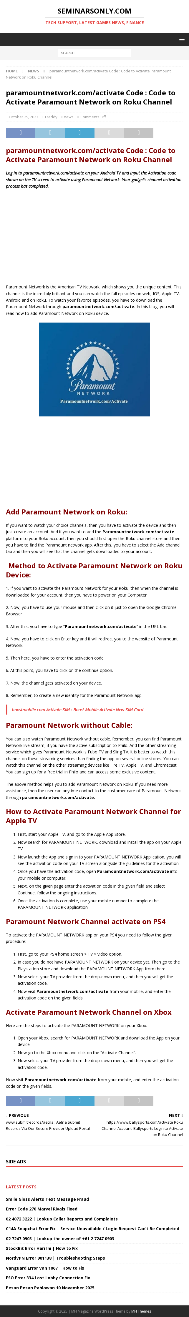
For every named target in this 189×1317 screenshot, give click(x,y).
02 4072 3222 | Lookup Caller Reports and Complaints (62, 1219)
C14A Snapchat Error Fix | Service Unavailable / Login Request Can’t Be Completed (92, 1228)
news (69, 116)
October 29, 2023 (23, 116)
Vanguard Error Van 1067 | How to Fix (45, 1268)
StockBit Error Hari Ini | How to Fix (42, 1248)
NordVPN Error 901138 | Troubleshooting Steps (55, 1258)
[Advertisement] (94, 236)
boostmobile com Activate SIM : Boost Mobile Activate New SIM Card (77, 710)
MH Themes (141, 1311)
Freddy (51, 116)
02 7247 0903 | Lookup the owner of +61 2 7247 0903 (60, 1238)
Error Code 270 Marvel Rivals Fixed (41, 1209)
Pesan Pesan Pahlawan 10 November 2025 (50, 1288)
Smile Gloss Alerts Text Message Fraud (47, 1199)
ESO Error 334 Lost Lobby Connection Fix (48, 1278)
